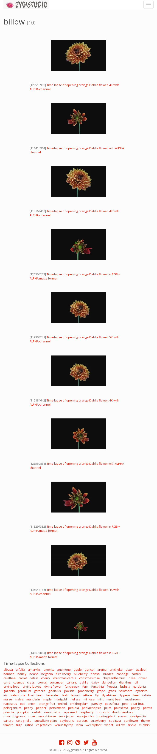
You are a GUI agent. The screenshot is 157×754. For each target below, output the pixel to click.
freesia (112, 686)
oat (22, 704)
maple (47, 699)
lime (136, 695)
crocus (42, 682)
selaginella (23, 721)
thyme (145, 721)
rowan (122, 716)
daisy (95, 682)
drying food (11, 686)
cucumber (57, 682)
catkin (34, 678)
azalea (141, 669)
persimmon (57, 708)
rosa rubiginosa (14, 716)
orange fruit (47, 704)
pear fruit (137, 704)
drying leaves (31, 686)
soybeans (67, 721)
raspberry (87, 712)
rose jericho (85, 716)
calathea (9, 678)
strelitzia (115, 721)
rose (31, 716)
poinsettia (121, 708)
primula (8, 712)
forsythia (97, 686)
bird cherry (63, 674)
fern (85, 686)
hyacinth (141, 691)
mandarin (33, 699)
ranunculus (52, 712)
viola (79, 725)
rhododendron (122, 712)
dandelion (109, 682)
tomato (8, 725)
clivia (132, 678)
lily (97, 695)
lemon (75, 695)
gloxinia (69, 691)
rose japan (66, 716)
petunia (73, 708)
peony (28, 708)
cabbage (123, 674)
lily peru (124, 695)
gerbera (39, 691)
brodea (108, 674)
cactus (136, 674)
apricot (89, 669)
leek (65, 695)
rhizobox (103, 712)
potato (147, 708)
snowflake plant (45, 721)
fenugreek (71, 686)
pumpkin (23, 712)
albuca (8, 669)
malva (19, 699)
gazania (9, 691)
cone (6, 682)
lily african (109, 695)
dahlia (84, 682)
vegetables (44, 725)
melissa (75, 699)
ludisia (146, 695)
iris (5, 695)
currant (72, 682)
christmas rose (89, 678)
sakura (8, 721)
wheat (108, 725)
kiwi (31, 695)
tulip (19, 725)
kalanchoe (18, 695)
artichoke (116, 669)
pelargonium (12, 708)
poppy (135, 708)
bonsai (95, 674)
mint (101, 699)
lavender (52, 695)
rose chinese (47, 716)
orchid (62, 704)
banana (8, 674)
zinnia (132, 725)
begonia (47, 674)
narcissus (10, 704)
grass (112, 691)
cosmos (18, 682)
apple (78, 669)
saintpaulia (138, 716)
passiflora (112, 704)
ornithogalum (79, 704)
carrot (23, 678)
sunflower (131, 721)
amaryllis (34, 669)
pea (125, 704)
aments (49, 669)
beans (33, 674)
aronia (102, 669)
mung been (114, 699)
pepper (41, 708)
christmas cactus (64, 678)
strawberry (98, 721)
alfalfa (20, 669)
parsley (96, 704)
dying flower (53, 686)
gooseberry (86, 691)
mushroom (132, 699)
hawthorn (125, 691)
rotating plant (106, 716)
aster (129, 669)
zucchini (144, 725)
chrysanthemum (114, 678)
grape (101, 691)
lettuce (87, 695)
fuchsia (125, 686)
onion (32, 704)
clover (142, 678)
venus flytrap (64, 725)
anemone (64, 669)
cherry (45, 678)
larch (39, 695)
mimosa (89, 699)
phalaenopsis (91, 708)
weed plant (93, 725)
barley (21, 674)
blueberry (81, 674)
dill (136, 682)
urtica (29, 725)
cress (31, 682)
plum (107, 708)
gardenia (139, 686)
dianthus (125, 682)
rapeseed (70, 712)
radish (36, 712)
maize (7, 699)
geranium (24, 691)
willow (120, 725)
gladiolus (54, 691)
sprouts (82, 721)
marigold (61, 699)
